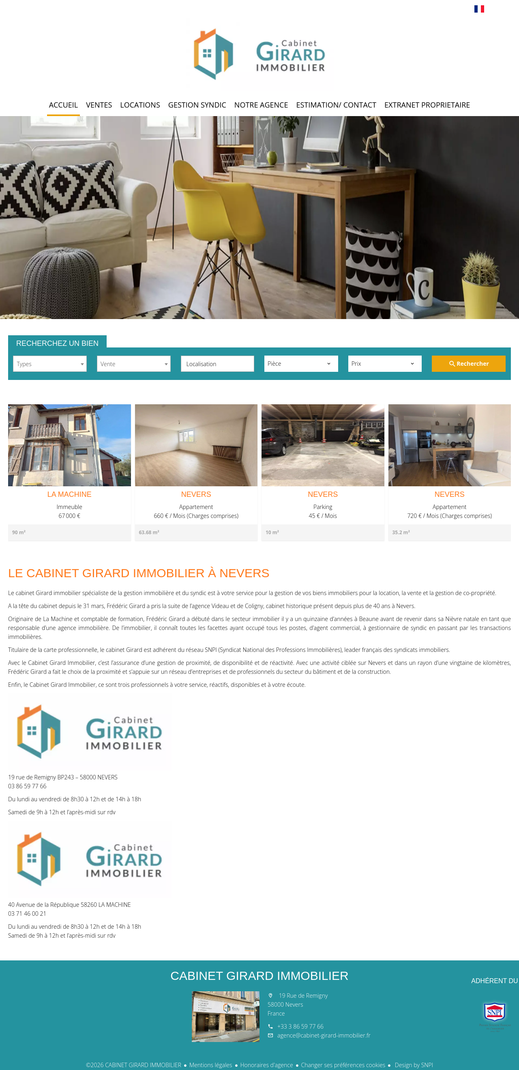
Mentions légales (210, 1065)
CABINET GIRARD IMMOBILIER (259, 975)
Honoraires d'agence (266, 1065)
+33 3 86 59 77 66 (300, 1026)
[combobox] (50, 364)
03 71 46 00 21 (27, 913)
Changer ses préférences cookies (343, 1065)
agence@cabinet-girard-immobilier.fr (324, 1035)
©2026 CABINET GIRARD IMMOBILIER (133, 1065)
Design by (413, 1065)
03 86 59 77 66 (27, 786)
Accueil (259, 54)
